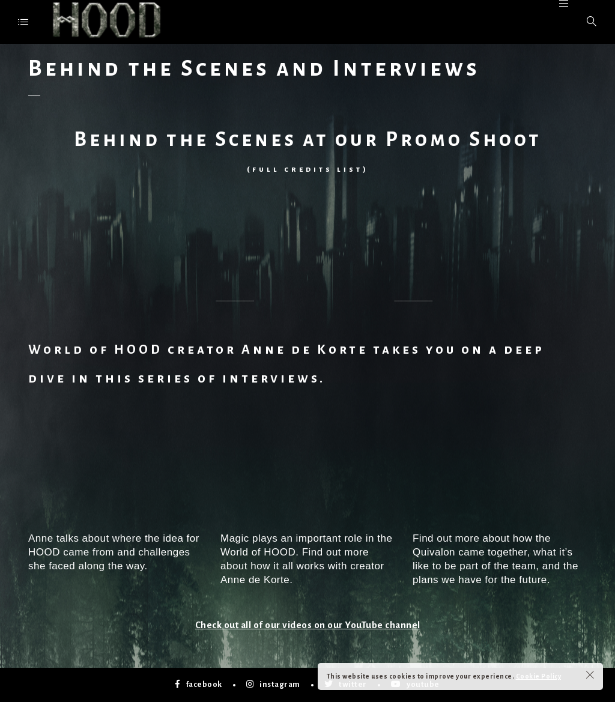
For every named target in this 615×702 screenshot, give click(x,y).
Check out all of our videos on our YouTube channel (307, 625)
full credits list (307, 169)
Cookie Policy (539, 676)
